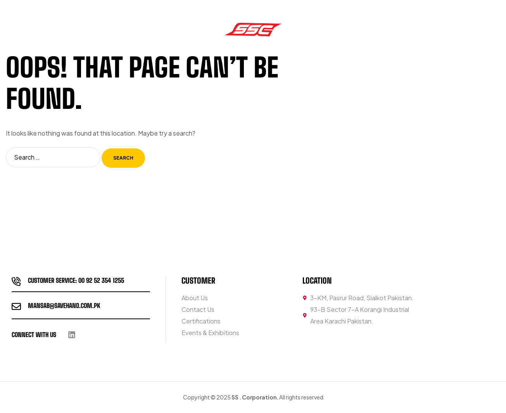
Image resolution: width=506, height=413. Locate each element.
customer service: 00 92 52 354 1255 (76, 280)
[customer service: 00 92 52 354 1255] (16, 281)
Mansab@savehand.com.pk (64, 305)
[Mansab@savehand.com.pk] (16, 306)
